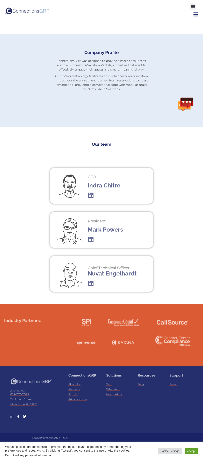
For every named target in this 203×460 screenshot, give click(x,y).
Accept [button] (191, 451)
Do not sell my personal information (28, 455)
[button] (193, 5)
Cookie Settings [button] (169, 451)
